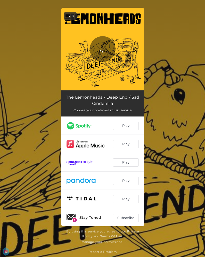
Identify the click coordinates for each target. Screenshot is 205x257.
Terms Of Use (111, 236)
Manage (87, 242)
